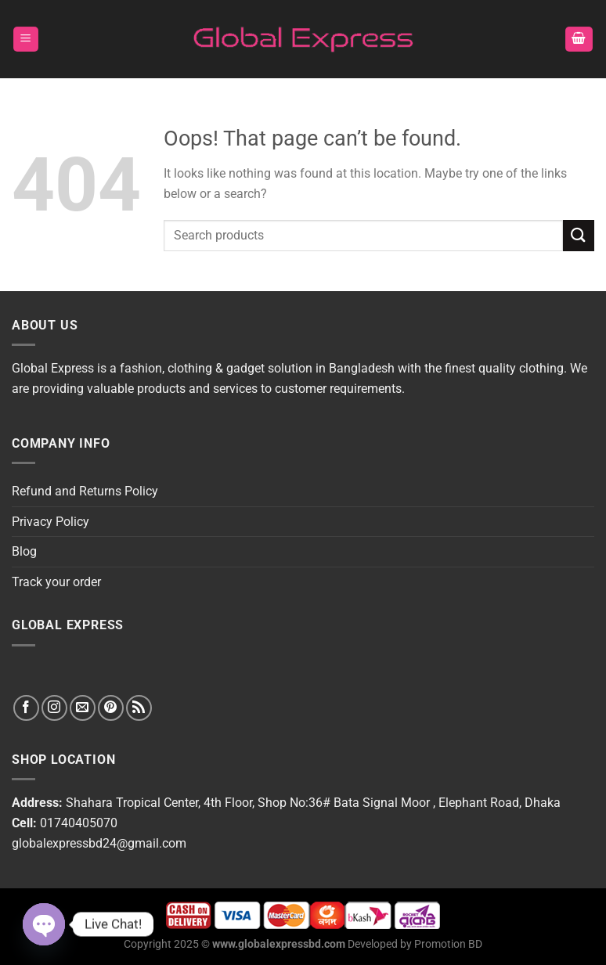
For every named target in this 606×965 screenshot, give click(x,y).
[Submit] (578, 235)
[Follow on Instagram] (54, 708)
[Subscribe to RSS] (139, 708)
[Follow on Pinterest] (111, 708)
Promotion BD (448, 944)
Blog (24, 551)
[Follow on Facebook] (26, 708)
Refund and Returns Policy (85, 491)
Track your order (56, 581)
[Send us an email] (83, 708)
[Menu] (26, 39)
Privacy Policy (50, 521)
